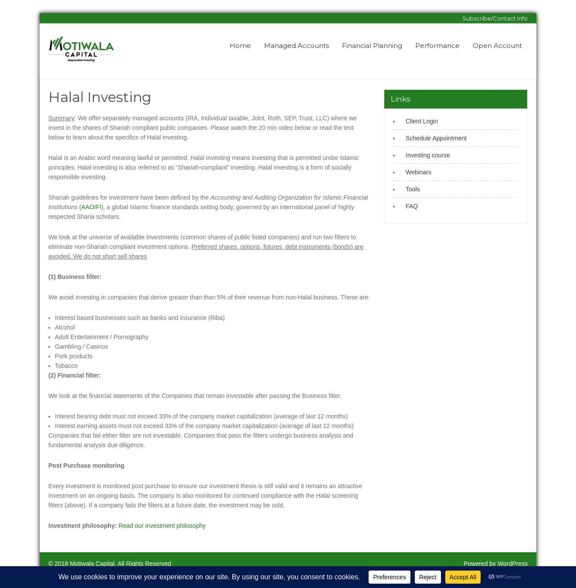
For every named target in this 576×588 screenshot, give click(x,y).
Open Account (497, 45)
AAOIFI (91, 207)
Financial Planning (372, 45)
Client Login (422, 121)
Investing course (428, 155)
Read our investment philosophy (162, 525)
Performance (437, 45)
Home (240, 45)
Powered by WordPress (496, 563)
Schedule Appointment (436, 138)
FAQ (412, 206)
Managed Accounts (296, 45)
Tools (413, 189)
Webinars (418, 172)
